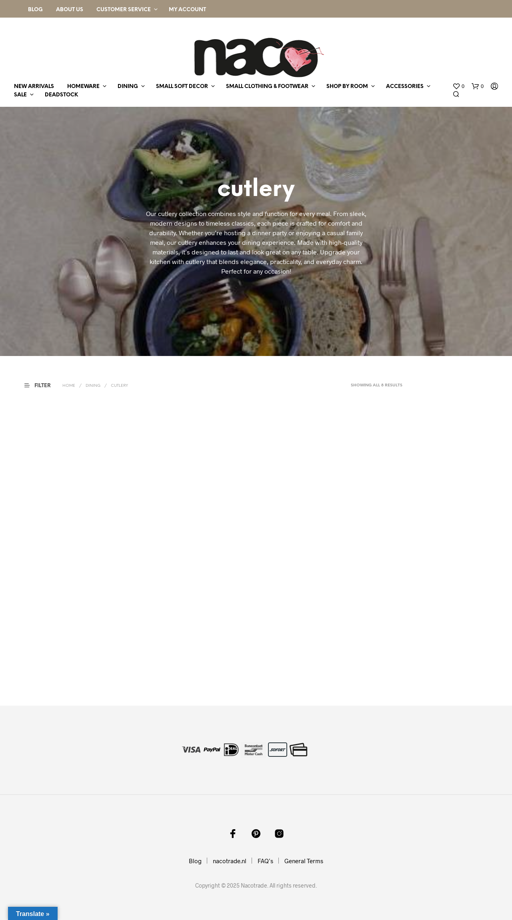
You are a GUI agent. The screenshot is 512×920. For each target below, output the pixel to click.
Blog (35, 9)
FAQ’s (265, 860)
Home (68, 386)
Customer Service (123, 9)
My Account (187, 9)
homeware (83, 86)
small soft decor (182, 86)
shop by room (347, 86)
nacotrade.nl (229, 860)
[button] (458, 86)
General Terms (303, 860)
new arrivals (34, 86)
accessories (405, 86)
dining (128, 86)
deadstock (61, 95)
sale (20, 95)
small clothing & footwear (267, 86)
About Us (69, 9)
